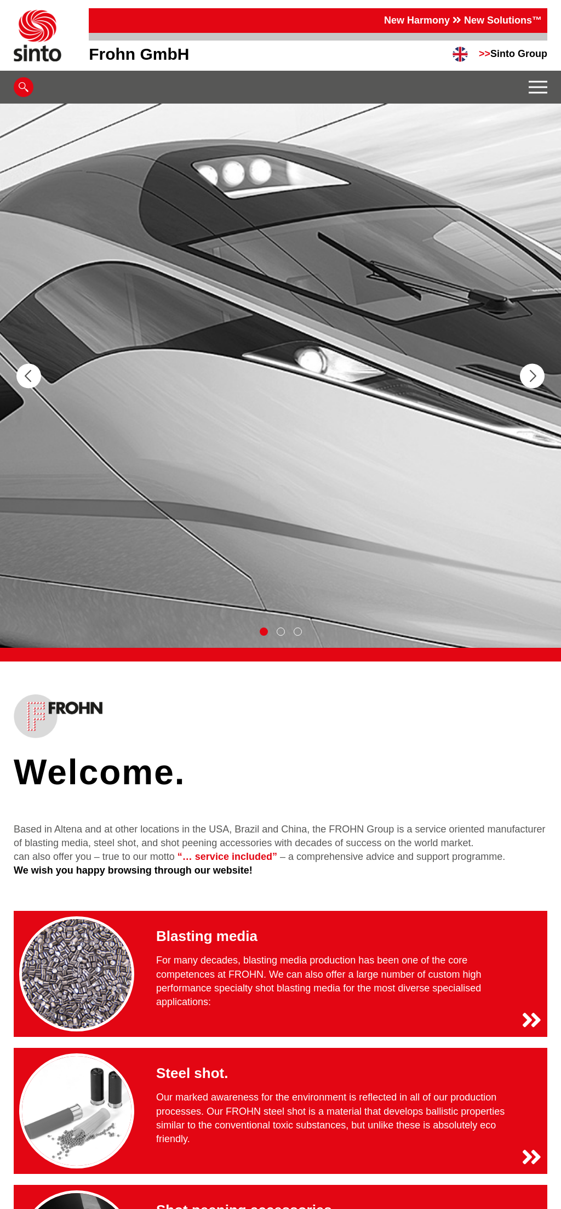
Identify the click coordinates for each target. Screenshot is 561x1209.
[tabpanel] (280, 376)
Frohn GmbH (139, 54)
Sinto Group (513, 53)
